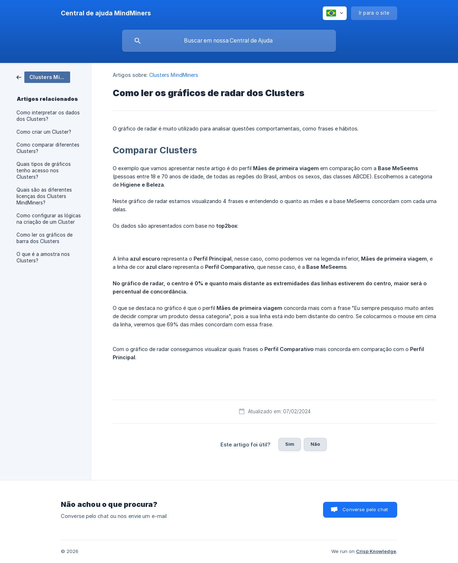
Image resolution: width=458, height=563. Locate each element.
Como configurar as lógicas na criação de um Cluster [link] (48, 219)
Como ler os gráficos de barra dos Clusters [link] (44, 238)
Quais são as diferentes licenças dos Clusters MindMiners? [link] (44, 196)
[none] (106, 13)
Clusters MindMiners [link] (174, 75)
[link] (43, 76)
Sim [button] (289, 444)
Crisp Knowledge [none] (376, 551)
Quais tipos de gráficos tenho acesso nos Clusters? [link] (43, 170)
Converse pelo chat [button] (365, 509)
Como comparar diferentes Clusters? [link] (47, 148)
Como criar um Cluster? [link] (43, 132)
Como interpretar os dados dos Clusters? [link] (48, 116)
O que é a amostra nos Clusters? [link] (43, 257)
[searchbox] (229, 41)
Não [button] (315, 444)
